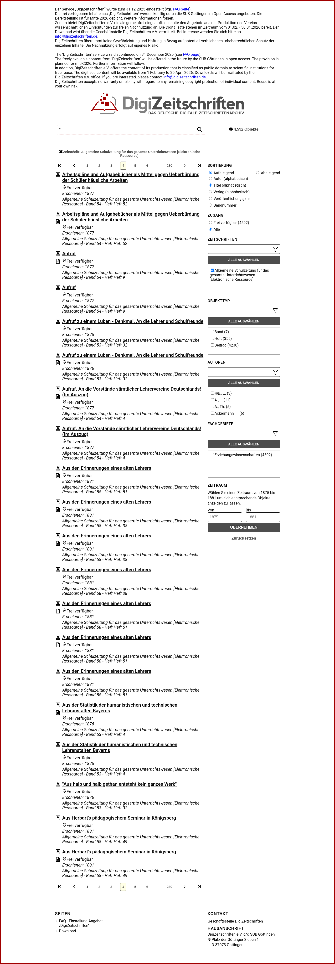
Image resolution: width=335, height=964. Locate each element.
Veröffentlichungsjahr (229, 198)
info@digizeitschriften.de (76, 36)
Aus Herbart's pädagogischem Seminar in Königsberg (119, 818)
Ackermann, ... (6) (227, 413)
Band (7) (220, 332)
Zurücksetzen (244, 538)
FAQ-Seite (181, 9)
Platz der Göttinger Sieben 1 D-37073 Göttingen (235, 942)
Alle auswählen (243, 260)
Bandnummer (223, 205)
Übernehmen (244, 527)
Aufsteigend (221, 173)
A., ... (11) (221, 400)
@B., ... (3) (221, 393)
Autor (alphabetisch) (228, 178)
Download (67, 931)
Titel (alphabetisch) (227, 185)
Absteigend (268, 173)
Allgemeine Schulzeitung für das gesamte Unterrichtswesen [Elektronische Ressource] (239, 275)
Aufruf (69, 253)
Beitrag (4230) (225, 345)
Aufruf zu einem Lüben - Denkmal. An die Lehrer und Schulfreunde (132, 321)
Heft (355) (221, 338)
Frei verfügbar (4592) (229, 222)
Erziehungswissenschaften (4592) (241, 455)
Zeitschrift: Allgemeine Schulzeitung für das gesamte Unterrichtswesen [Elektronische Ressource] (129, 154)
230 (169, 166)
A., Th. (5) (221, 406)
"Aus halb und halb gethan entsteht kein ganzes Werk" (119, 784)
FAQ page (191, 54)
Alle (214, 229)
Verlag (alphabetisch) (229, 192)
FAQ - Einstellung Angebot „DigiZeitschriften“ (81, 923)
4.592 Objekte (243, 129)
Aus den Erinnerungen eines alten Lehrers (106, 468)
